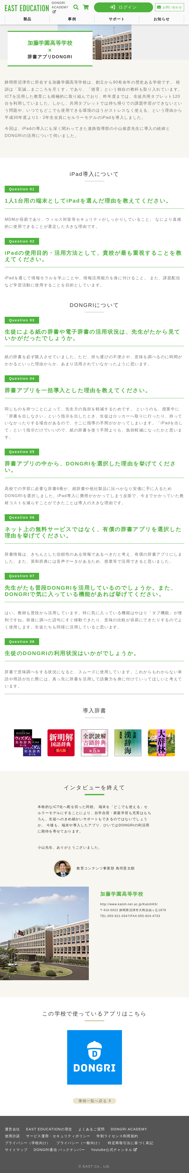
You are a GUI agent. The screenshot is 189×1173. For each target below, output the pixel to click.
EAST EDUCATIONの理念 (49, 1129)
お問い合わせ (169, 7)
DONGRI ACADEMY (60, 7)
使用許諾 (12, 1136)
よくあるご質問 (91, 1129)
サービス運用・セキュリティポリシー (58, 1136)
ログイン (128, 7)
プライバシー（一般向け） (79, 1143)
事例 (72, 19)
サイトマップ (16, 1150)
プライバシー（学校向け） (27, 1143)
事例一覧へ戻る (96, 1101)
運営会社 (12, 1129)
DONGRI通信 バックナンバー (59, 1150)
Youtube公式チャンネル (114, 1150)
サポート (117, 19)
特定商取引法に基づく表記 (130, 1143)
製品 (27, 19)
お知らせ (162, 19)
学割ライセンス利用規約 (117, 1136)
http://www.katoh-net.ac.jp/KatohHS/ (129, 904)
